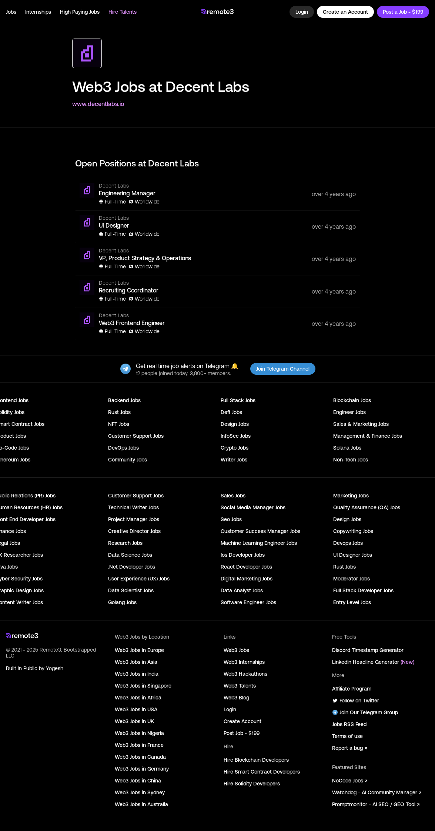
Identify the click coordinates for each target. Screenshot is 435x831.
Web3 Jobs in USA (136, 709)
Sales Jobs (233, 496)
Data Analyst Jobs (242, 590)
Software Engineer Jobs (248, 602)
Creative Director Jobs (134, 531)
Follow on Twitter (355, 700)
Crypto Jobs (234, 448)
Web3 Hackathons (245, 674)
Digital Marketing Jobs (246, 579)
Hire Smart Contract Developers (262, 772)
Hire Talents (122, 12)
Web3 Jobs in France (139, 745)
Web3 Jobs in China (138, 781)
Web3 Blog (236, 698)
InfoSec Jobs (236, 436)
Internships (38, 12)
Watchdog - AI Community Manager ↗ (376, 792)
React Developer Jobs (246, 567)
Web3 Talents (240, 686)
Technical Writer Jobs (133, 507)
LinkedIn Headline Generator (373, 662)
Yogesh (54, 668)
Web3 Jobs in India (136, 674)
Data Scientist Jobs (131, 590)
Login (301, 12)
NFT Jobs (118, 424)
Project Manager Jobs (133, 519)
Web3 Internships (244, 662)
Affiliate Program (351, 689)
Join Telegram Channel (282, 369)
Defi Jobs (231, 412)
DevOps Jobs (123, 448)
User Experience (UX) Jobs (139, 579)
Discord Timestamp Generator (368, 650)
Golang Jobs (122, 602)
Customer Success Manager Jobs (260, 531)
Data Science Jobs (130, 555)
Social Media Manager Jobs (253, 507)
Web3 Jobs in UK (134, 721)
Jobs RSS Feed (349, 724)
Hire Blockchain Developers (256, 760)
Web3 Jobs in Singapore (143, 686)
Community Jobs (127, 460)
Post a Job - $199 (403, 12)
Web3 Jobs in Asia (136, 662)
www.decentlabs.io (98, 103)
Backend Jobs (124, 400)
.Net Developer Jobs (131, 567)
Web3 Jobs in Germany (142, 769)
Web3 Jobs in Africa (138, 698)
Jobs (11, 12)
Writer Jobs (234, 460)
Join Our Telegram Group (365, 712)
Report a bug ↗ (349, 748)
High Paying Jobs (80, 12)
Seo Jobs (231, 519)
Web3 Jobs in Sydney (140, 792)
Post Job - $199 (242, 733)
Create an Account (345, 12)
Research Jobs (125, 543)
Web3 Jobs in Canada (140, 757)
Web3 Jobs (236, 650)
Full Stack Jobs (238, 400)
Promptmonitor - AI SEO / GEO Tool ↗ (375, 804)
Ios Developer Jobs (243, 555)
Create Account (242, 721)
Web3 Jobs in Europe (139, 650)
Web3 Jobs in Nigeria (139, 733)
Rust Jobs (119, 412)
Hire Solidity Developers (252, 784)
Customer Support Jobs (136, 436)
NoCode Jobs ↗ (349, 781)
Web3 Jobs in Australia (141, 804)
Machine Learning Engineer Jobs (259, 543)
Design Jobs (235, 424)
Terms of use (347, 736)
